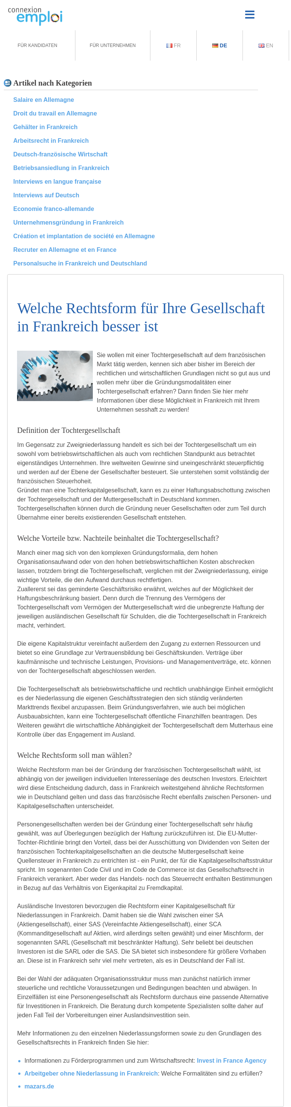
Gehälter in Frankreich (45, 127)
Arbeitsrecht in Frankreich (51, 140)
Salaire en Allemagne (43, 100)
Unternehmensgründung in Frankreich (68, 222)
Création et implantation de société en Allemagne (84, 236)
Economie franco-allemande (53, 209)
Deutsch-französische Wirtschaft (60, 154)
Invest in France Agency (231, 1060)
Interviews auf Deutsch (46, 195)
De (219, 45)
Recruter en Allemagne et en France (64, 250)
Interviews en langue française (57, 181)
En (265, 45)
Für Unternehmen (113, 45)
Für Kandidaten (37, 45)
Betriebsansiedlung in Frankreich (61, 168)
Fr (173, 45)
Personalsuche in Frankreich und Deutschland (80, 263)
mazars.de (39, 1086)
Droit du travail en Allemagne (55, 113)
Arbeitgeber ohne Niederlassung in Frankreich (91, 1073)
